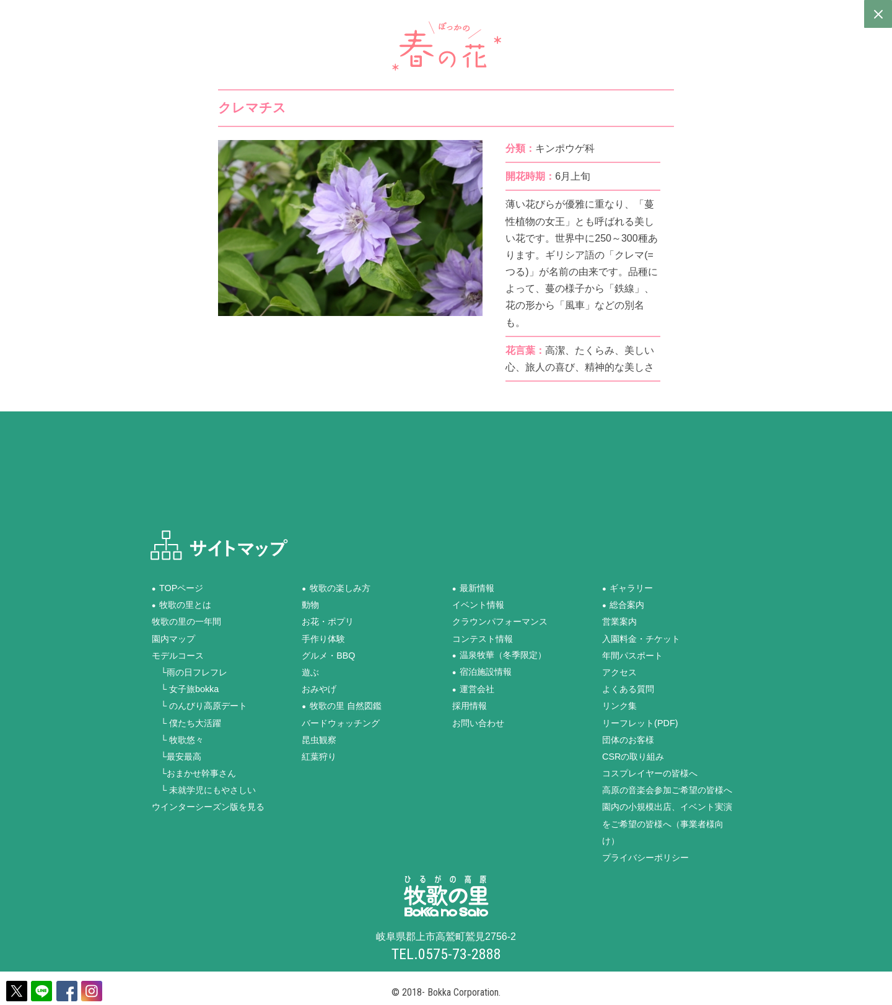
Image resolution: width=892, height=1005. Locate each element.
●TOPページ (178, 588)
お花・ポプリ (328, 621)
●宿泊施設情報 (482, 672)
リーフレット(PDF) (640, 722)
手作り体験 (323, 638)
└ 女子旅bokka (185, 689)
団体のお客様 (628, 739)
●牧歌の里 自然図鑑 (341, 706)
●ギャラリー (627, 588)
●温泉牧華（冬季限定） (499, 655)
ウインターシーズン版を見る (208, 807)
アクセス (619, 672)
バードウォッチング (341, 722)
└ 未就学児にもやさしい (204, 790)
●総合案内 (623, 605)
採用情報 (469, 706)
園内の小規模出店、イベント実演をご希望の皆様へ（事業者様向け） (667, 823)
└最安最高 (176, 756)
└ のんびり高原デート (199, 706)
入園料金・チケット (641, 638)
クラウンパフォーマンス (500, 621)
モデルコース (178, 655)
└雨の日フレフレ (189, 672)
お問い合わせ (478, 722)
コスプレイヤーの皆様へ (649, 773)
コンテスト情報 (482, 638)
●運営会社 (473, 689)
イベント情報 (478, 605)
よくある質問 (628, 689)
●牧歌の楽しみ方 (336, 588)
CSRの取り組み (633, 756)
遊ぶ (310, 672)
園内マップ (173, 638)
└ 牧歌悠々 (178, 739)
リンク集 (619, 706)
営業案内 (619, 621)
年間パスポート (632, 655)
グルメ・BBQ (328, 655)
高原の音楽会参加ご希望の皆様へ (667, 790)
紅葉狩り (319, 756)
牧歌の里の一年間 (186, 621)
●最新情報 (473, 588)
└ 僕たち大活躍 (186, 722)
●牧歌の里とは (181, 605)
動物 (310, 605)
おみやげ (319, 689)
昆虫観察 (319, 739)
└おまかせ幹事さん (194, 773)
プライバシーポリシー (645, 857)
